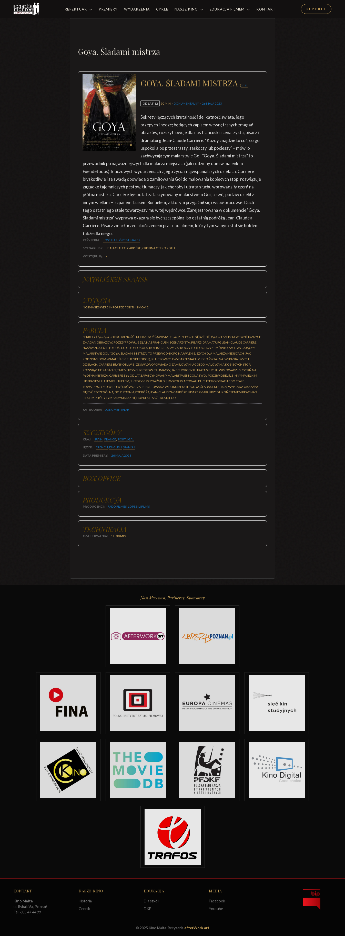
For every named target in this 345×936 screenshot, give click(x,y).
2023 (244, 85)
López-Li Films (139, 506)
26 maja (208, 103)
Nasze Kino (189, 9)
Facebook (217, 901)
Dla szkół (151, 901)
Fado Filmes (117, 506)
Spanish (129, 447)
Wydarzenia (137, 9)
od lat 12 (150, 103)
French (102, 447)
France (110, 439)
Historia (85, 901)
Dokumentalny (186, 103)
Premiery (108, 9)
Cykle (162, 9)
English (115, 447)
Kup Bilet (316, 9)
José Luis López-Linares (121, 240)
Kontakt (266, 9)
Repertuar (78, 9)
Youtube (216, 909)
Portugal (126, 439)
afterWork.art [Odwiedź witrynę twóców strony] (196, 928)
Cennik (84, 909)
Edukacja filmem (230, 9)
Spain (98, 439)
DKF (147, 909)
